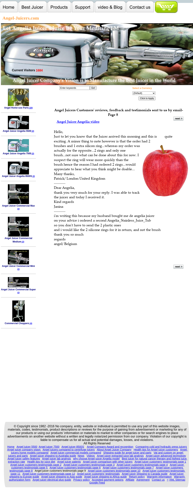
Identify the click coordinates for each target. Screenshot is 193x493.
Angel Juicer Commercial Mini (18, 266)
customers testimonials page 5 (29, 467)
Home (10, 446)
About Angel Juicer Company (114, 449)
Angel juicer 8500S (72, 446)
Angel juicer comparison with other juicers (107, 461)
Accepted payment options (108, 479)
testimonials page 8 (21, 470)
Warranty (180, 476)
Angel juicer (177, 464)
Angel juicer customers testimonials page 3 (89, 464)
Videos (91, 455)
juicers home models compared (29, 452)
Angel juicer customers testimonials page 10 (114, 470)
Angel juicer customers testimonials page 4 (142, 464)
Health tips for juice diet (41, 461)
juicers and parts (18, 455)
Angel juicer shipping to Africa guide (105, 476)
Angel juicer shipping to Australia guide (53, 455)
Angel (184, 449)
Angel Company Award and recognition (110, 446)
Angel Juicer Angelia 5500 (18, 129)
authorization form (20, 479)
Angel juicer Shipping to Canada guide (144, 473)
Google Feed (97, 482)
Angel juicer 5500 (26, 446)
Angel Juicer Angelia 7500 (18, 152)
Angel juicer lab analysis (56, 458)
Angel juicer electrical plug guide (52, 479)
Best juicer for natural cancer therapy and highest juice (154, 458)
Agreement (142, 479)
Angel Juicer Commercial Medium (18, 238)
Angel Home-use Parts (18, 106)
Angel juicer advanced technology (166, 455)
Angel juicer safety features (24, 458)
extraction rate (16, 461)
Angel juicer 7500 (49, 446)
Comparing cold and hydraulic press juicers (161, 446)
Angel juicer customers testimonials (164, 470)
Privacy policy (81, 479)
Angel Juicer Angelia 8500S (18, 175)
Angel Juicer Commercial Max (18, 206)
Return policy (137, 476)
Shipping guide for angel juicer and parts (127, 452)
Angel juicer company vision (24, 449)
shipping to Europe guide (24, 476)
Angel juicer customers (170, 467)
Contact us (158, 479)
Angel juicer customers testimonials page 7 (128, 467)
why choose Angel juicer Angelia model (96, 458)
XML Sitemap (177, 479)
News (81, 455)
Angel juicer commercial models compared (75, 452)
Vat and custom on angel (169, 452)
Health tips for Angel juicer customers (156, 449)
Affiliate (130, 479)
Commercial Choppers (18, 322)
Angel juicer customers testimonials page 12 (48, 473)
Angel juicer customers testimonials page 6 (75, 467)
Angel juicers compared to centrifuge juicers (69, 449)
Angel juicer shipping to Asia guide (61, 476)
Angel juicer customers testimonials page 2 (35, 464)
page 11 (15, 473)
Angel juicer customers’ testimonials (98, 473)
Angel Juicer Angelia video (78, 121)
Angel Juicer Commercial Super (18, 290)
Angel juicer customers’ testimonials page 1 (160, 461)
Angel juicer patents (69, 461)
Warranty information (159, 476)
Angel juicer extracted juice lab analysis (120, 455)
